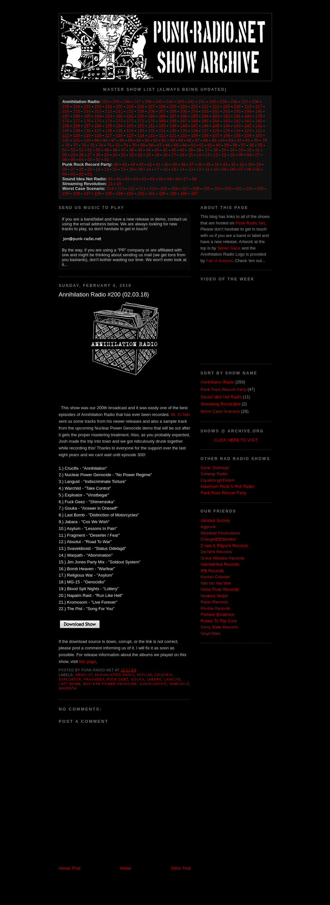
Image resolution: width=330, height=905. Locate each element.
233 (87, 106)
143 (237, 125)
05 (73, 159)
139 (76, 130)
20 (148, 154)
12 (215, 154)
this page (87, 661)
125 (226, 130)
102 (65, 140)
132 (151, 130)
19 (156, 154)
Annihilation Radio (114, 675)
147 (194, 125)
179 (258, 116)
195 (87, 116)
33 (240, 149)
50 (98, 149)
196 (76, 116)
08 (249, 154)
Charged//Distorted (218, 539)
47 (123, 149)
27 (89, 154)
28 (81, 154)
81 (247, 140)
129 (183, 130)
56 (251, 145)
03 (89, 159)
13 (207, 154)
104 (248, 135)
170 (151, 120)
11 (224, 154)
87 (197, 140)
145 (215, 125)
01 (106, 159)
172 (130, 120)
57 (243, 145)
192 (119, 116)
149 (173, 125)
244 (169, 101)
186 (183, 116)
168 (173, 120)
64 (184, 145)
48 (114, 149)
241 (201, 101)
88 (189, 140)
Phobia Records (215, 608)
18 (165, 154)
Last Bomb (69, 684)
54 (64, 149)
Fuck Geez (117, 679)
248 (126, 101)
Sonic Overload (214, 467)
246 (148, 101)
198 (258, 111)
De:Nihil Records (216, 551)
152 (140, 125)
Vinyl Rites (210, 633)
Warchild (179, 684)
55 (260, 145)
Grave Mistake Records (222, 558)
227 (151, 106)
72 (117, 145)
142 (248, 125)
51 (89, 149)
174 (108, 120)
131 (162, 130)
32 (249, 149)
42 (165, 149)
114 (140, 135)
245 (158, 101)
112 (162, 135)
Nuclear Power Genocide (110, 684)
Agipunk (208, 526)
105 (237, 135)
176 (87, 120)
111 (173, 135)
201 (226, 111)
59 (226, 145)
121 (65, 135)
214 (87, 111)
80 (256, 140)
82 (239, 140)
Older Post (181, 868)
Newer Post (69, 868)
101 (76, 140)
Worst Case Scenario (220, 411)
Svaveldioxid (153, 684)
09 (240, 154)
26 (98, 154)
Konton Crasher (215, 576)
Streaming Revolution (220, 403)
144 (226, 125)
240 (212, 101)
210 (130, 111)
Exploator (70, 679)
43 (156, 149)
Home (125, 868)
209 (140, 111)
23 (123, 154)
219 (237, 106)
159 (65, 125)
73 (109, 145)
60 (218, 145)
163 (226, 120)
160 (258, 120)
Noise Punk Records (219, 589)
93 (147, 140)
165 (205, 120)
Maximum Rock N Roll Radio (227, 486)
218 (248, 106)
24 (114, 154)
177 (76, 120)
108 (205, 135)
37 (207, 149)
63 (192, 145)
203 (205, 111)
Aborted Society (215, 520)
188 (162, 116)
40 (182, 149)
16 (182, 154)
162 (237, 120)
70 (134, 145)
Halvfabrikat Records (219, 564)
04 (81, 159)
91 (163, 140)
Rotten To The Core (218, 620)
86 (205, 140)
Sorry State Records (219, 627)
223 (194, 106)
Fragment (94, 679)
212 (108, 111)
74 (100, 145)
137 (98, 130)
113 (151, 135)
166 (194, 120)
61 (209, 145)
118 (98, 135)
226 (162, 106)
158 (76, 125)
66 (167, 145)
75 (92, 145)
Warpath (68, 688)
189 (151, 116)
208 (151, 111)
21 (140, 154)
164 (215, 120)
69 (142, 145)
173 (119, 120)
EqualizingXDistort (217, 480)
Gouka (137, 679)
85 (214, 140)
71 (125, 145)
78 (67, 145)
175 (98, 120)
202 (215, 111)
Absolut (83, 675)
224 (183, 106)
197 (65, 116)
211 (119, 111)
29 (73, 154)
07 (257, 154)
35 (224, 149)
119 (87, 135)
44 (148, 149)
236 (255, 101)
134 (130, 130)
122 (258, 130)
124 (237, 130)
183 (215, 116)
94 (138, 140)
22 (131, 154)
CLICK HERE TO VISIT (235, 440)
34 (232, 149)
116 (119, 135)
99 (96, 140)
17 (173, 154)
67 (159, 145)
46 (131, 149)
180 (248, 116)
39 (190, 149)
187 (173, 116)
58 (235, 145)
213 (98, 111)
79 (264, 140)
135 (119, 130)
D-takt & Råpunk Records (224, 545)
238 (234, 101)
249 (116, 101)
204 (194, 111)
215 (76, 111)
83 (230, 140)
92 (155, 140)
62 (201, 145)
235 (65, 106)
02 (98, 159)
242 (191, 101)
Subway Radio (214, 473)
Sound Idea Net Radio (221, 396)
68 (151, 145)
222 (205, 106)
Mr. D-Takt (180, 414)
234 (76, 106)
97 (113, 140)
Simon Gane (228, 248)
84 (222, 140)
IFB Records (212, 570)
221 (215, 106)
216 (65, 111)
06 (64, 159)
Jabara (154, 679)
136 (108, 130)
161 (248, 120)
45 (140, 149)
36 (215, 149)
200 (237, 111)
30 (64, 154)
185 (194, 116)
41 (173, 149)
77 (75, 145)
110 (183, 135)
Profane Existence (217, 614)
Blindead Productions (220, 533)
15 (190, 154)
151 (151, 125)
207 (162, 111)
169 (162, 120)
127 (205, 130)
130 (173, 130)
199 (248, 111)
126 (215, 130)
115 (130, 135)
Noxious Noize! (214, 595)
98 (105, 140)
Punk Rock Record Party (223, 389)
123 (248, 130)
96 (122, 140)
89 (180, 140)
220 (226, 106)
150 (162, 125)
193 (108, 116)
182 (226, 116)
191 (130, 116)
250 (105, 101)
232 (98, 106)
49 (106, 149)
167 (183, 120)
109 (194, 135)
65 (176, 145)
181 (237, 116)
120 (76, 135)
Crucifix (164, 675)
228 (140, 106)
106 (226, 135)
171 (140, 120)
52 (81, 149)
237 (244, 101)
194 (98, 116)
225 (173, 106)
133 (140, 130)
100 (87, 140)
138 (87, 130)
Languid (172, 679)
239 (223, 101)
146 (205, 125)
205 (183, 111)
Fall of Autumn (219, 260)
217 (258, 106)
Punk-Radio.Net (250, 223)
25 (106, 154)
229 (130, 106)
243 (180, 101)
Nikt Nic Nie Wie (215, 583)
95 (130, 140)
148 (183, 125)
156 (98, 125)
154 (119, 125)
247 (137, 101)
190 (140, 116)
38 (199, 149)
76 (84, 145)
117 (108, 135)
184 (205, 116)
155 (108, 125)
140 (65, 130)
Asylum (144, 675)
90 (172, 140)
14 (199, 154)
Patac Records (214, 601)
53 (73, 149)
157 (87, 125)
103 (258, 135)
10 (232, 154)
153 (130, 125)
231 (108, 106)
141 (258, 125)
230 (119, 106)
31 (257, 149)
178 (65, 120)
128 (194, 130)
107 (215, 135)
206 (173, 111)
